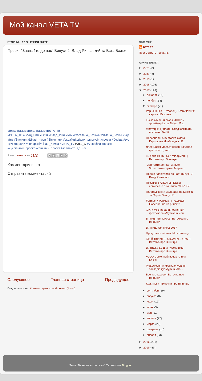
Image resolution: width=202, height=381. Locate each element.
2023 (146, 73)
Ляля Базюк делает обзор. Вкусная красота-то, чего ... (169, 148)
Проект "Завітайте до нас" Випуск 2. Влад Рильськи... (169, 175)
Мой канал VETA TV (44, 24)
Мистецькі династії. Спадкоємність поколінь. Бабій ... (169, 130)
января (152, 334)
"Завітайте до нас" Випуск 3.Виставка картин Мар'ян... (166, 166)
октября (152, 106)
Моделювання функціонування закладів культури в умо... (166, 267)
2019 (146, 79)
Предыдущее (117, 279)
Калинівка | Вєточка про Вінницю (167, 283)
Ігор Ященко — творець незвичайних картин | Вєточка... (170, 112)
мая (150, 312)
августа (152, 296)
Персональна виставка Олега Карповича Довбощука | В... (166, 139)
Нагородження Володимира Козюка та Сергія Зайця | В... (169, 193)
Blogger (127, 365)
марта (151, 323)
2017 (146, 90)
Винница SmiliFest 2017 (161, 227)
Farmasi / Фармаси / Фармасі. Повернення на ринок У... (165, 202)
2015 (146, 347)
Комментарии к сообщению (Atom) (52, 288)
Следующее (18, 279)
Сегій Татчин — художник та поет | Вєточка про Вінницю (168, 240)
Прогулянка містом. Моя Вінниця (167, 233)
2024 (146, 67)
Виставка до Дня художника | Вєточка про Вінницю (165, 249)
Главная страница (67, 279)
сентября (153, 290)
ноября (152, 100)
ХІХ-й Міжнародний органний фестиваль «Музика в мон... (166, 211)
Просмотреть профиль (154, 52)
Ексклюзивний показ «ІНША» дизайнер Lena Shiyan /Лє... (165, 121)
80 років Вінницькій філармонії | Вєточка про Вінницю (167, 157)
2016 (146, 341)
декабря (152, 94)
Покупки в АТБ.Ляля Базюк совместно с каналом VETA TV (168, 184)
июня (150, 307)
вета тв (148, 47)
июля (150, 301)
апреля (152, 318)
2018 (146, 84)
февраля (153, 329)
